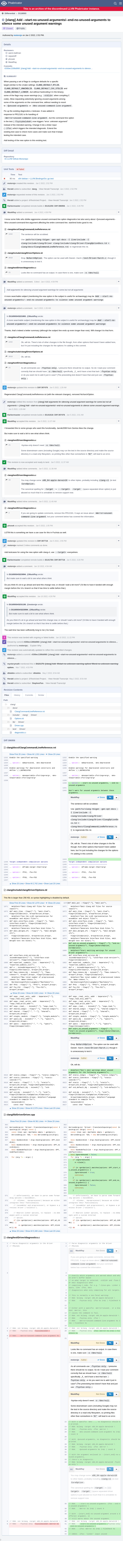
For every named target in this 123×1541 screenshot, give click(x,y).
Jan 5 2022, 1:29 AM (58, 387)
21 (8, 272)
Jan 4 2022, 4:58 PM (42, 212)
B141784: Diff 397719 (55, 560)
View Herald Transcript (49, 189)
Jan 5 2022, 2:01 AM (75, 415)
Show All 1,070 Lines (35, 903)
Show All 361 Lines (35, 1121)
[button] (120, 3)
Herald (10, 189)
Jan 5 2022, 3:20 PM (75, 560)
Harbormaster (13, 206)
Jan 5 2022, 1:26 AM (42, 308)
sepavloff (12, 56)
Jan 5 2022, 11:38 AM (48, 469)
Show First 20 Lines (17, 754)
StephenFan (37, 683)
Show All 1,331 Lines (35, 754)
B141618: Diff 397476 (55, 415)
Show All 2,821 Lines (34, 993)
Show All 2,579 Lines (33, 1108)
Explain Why (35, 645)
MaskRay (12, 62)
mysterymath (13, 664)
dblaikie (11, 673)
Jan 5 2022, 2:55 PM (58, 541)
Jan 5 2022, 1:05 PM (44, 526)
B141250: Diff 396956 (55, 206)
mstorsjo (18, 35)
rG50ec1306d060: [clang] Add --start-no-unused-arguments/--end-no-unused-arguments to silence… (48, 68)
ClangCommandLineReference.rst (30, 711)
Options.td (19, 718)
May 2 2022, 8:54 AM (51, 673)
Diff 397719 (42, 541)
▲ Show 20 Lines (16, 884)
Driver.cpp (19, 725)
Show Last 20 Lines (52, 884)
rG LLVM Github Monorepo (16, 159)
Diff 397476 (42, 387)
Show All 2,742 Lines (33, 884)
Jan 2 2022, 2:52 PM (44, 183)
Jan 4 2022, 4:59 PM (49, 282)
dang (34, 189)
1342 (9, 234)
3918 (9, 258)
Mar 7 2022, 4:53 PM (24, 667)
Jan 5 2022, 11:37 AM (46, 421)
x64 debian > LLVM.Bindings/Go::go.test (36, 178)
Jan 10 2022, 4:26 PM (46, 596)
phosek (11, 59)
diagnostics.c (20, 732)
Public (22, 28)
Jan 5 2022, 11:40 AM (48, 501)
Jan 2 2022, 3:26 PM (75, 206)
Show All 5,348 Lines (33, 1231)
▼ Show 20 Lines (53, 754)
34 (8, 480)
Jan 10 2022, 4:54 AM (43, 566)
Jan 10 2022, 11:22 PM (65, 637)
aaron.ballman (14, 53)
